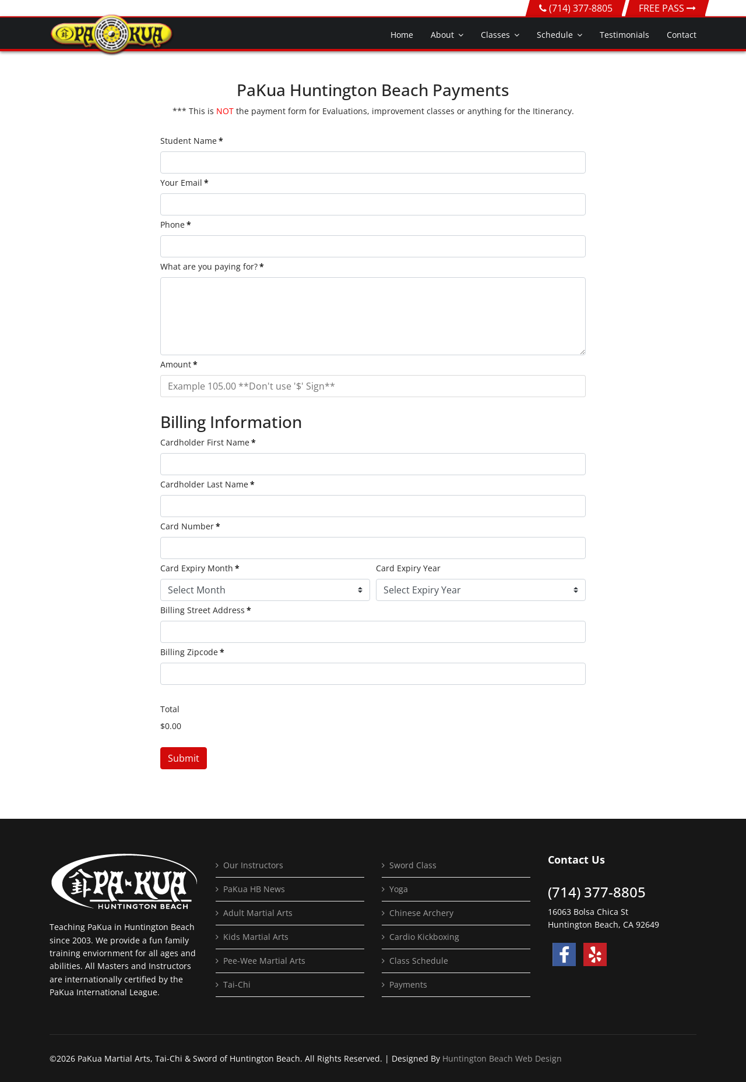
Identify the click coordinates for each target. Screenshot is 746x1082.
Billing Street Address (205, 610)
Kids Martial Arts (255, 936)
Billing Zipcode (192, 651)
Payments (408, 984)
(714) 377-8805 (581, 8)
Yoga (398, 888)
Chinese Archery (421, 912)
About (442, 34)
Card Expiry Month (200, 568)
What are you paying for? (212, 266)
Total (170, 709)
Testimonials (624, 34)
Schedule (555, 34)
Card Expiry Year (408, 568)
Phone (175, 224)
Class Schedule (418, 960)
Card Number (190, 526)
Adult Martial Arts (258, 912)
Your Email (184, 182)
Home (401, 34)
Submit (183, 758)
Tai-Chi (237, 984)
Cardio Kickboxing (424, 936)
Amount (179, 364)
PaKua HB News (254, 888)
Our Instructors (253, 865)
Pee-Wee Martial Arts (264, 960)
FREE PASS (667, 8)
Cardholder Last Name (207, 484)
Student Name (191, 140)
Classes (495, 34)
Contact (681, 34)
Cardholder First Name (208, 442)
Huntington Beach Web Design (502, 1058)
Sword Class (413, 865)
